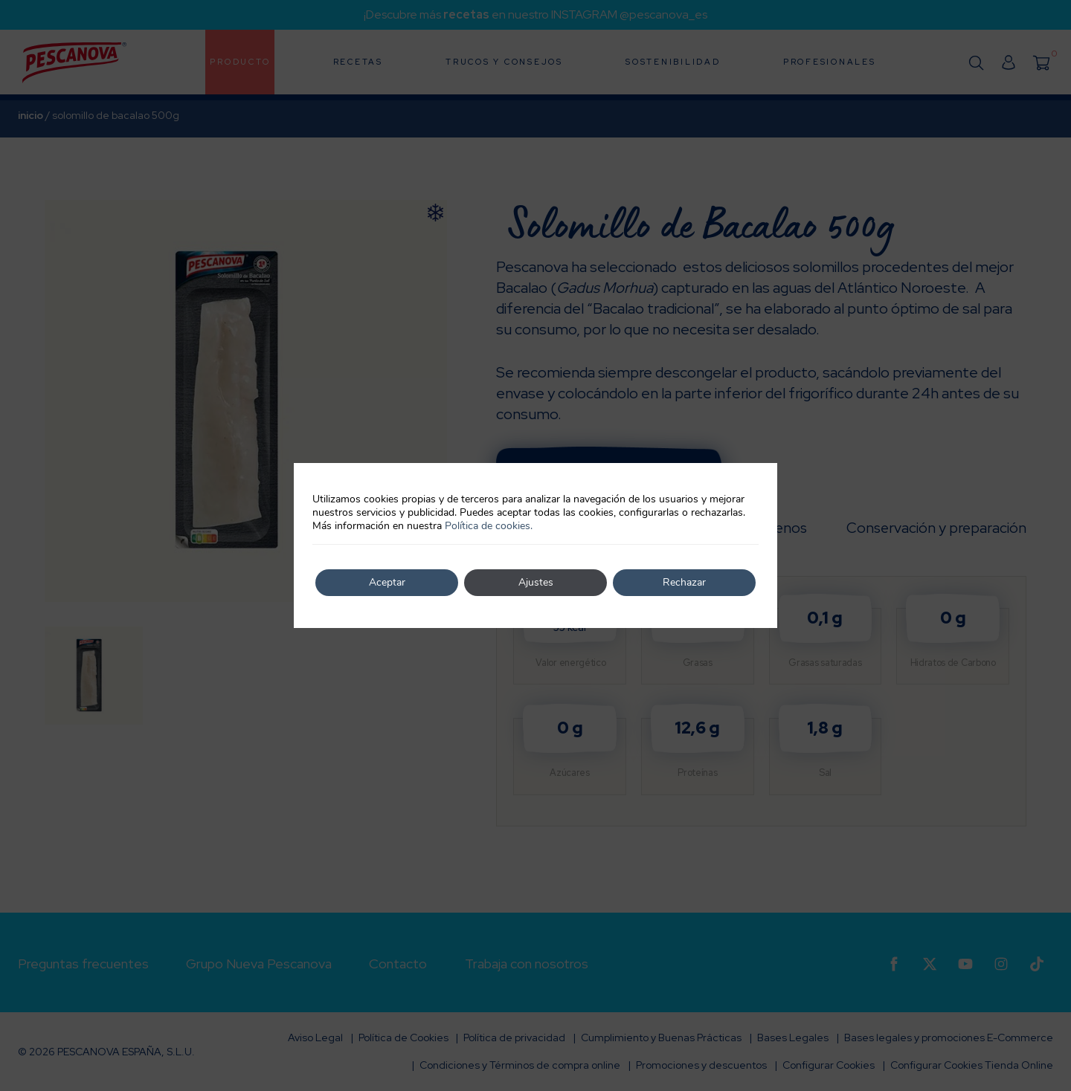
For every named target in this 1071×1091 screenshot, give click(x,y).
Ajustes (535, 582)
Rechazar (684, 582)
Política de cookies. (489, 526)
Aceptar (387, 582)
